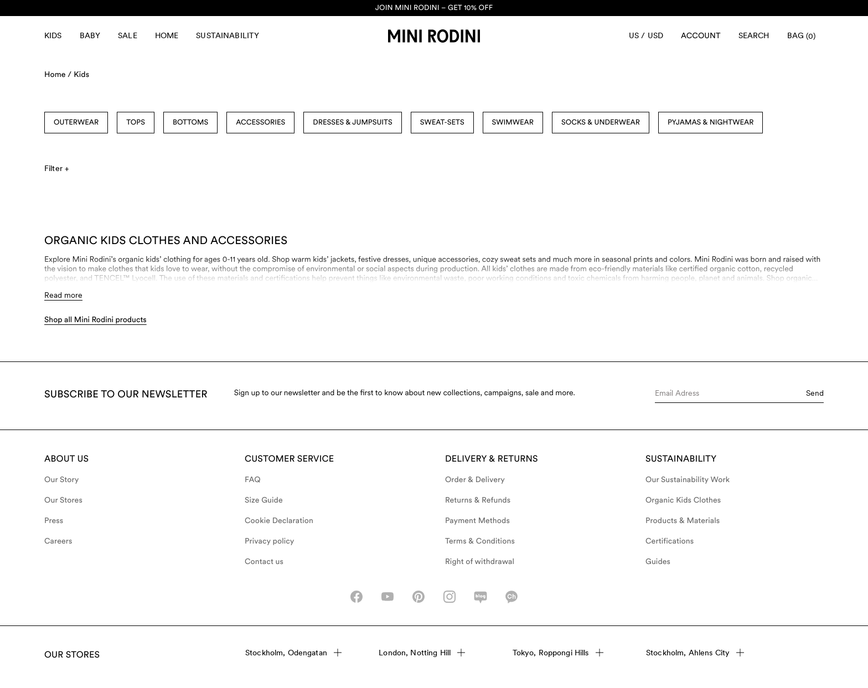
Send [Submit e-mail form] (815, 393)
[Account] (701, 36)
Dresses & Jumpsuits (352, 122)
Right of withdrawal (479, 561)
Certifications (669, 541)
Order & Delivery (475, 479)
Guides (657, 561)
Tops (135, 122)
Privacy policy (269, 541)
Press (53, 520)
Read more (63, 295)
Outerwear (76, 122)
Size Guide (264, 500)
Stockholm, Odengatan (293, 652)
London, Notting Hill (422, 652)
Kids (53, 35)
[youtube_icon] (387, 596)
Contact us (264, 561)
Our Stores (63, 500)
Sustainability (227, 35)
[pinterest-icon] (418, 596)
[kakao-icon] (511, 596)
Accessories (260, 122)
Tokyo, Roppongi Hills (558, 652)
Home (167, 35)
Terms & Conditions (480, 541)
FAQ (253, 479)
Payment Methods (477, 520)
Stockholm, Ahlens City (695, 652)
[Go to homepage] (434, 35)
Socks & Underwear (600, 122)
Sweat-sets (442, 122)
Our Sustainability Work (687, 479)
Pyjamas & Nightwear (710, 122)
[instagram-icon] (449, 596)
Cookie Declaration (279, 520)
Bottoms (190, 122)
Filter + (56, 168)
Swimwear (513, 122)
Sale (127, 35)
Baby (90, 35)
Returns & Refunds (477, 500)
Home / (57, 74)
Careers (58, 541)
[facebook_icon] (356, 596)
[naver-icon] (480, 596)
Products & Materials (682, 520)
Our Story (61, 479)
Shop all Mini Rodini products (95, 319)
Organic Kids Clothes (683, 500)
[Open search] (754, 36)
